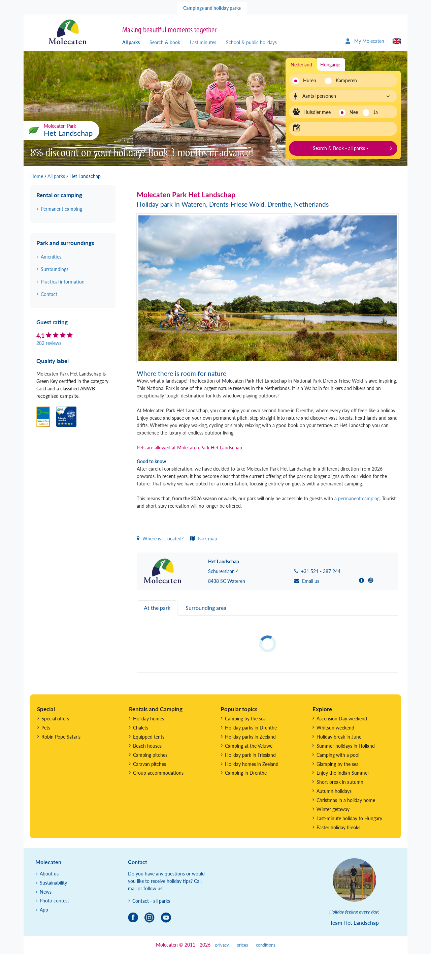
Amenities (51, 257)
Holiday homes (148, 718)
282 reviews (48, 343)
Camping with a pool (338, 755)
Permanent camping (61, 209)
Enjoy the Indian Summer (343, 773)
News (46, 892)
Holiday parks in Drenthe (251, 728)
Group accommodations (158, 773)
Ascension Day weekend (342, 718)
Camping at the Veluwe (248, 746)
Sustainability (53, 883)
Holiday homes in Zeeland (251, 764)
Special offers (55, 718)
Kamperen (344, 80)
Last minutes (203, 42)
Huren (309, 80)
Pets (45, 728)
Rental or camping (59, 195)
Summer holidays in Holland (346, 746)
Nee (354, 112)
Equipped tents (148, 737)
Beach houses (147, 746)
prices (242, 945)
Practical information (63, 282)
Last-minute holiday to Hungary (349, 818)
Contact (49, 294)
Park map (203, 538)
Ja (375, 112)
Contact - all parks (151, 901)
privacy (222, 945)
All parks (131, 42)
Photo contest (54, 900)
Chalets (140, 728)
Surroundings (54, 269)
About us (49, 873)
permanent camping (358, 498)
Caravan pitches (149, 764)
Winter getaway (333, 809)
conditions (265, 945)
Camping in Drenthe (246, 773)
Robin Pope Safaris (60, 737)
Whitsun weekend (335, 728)
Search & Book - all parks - (340, 148)
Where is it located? (160, 538)
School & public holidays (251, 42)
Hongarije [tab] (330, 64)
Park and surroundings (65, 242)
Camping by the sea (245, 718)
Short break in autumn (340, 782)
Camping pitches (150, 755)
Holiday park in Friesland (250, 755)
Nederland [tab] (301, 64)
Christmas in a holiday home (346, 800)
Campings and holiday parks (212, 8)
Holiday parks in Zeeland (250, 737)
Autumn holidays (334, 791)
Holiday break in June (339, 737)
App (44, 910)
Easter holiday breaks (338, 827)
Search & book (165, 42)
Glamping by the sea (338, 764)
